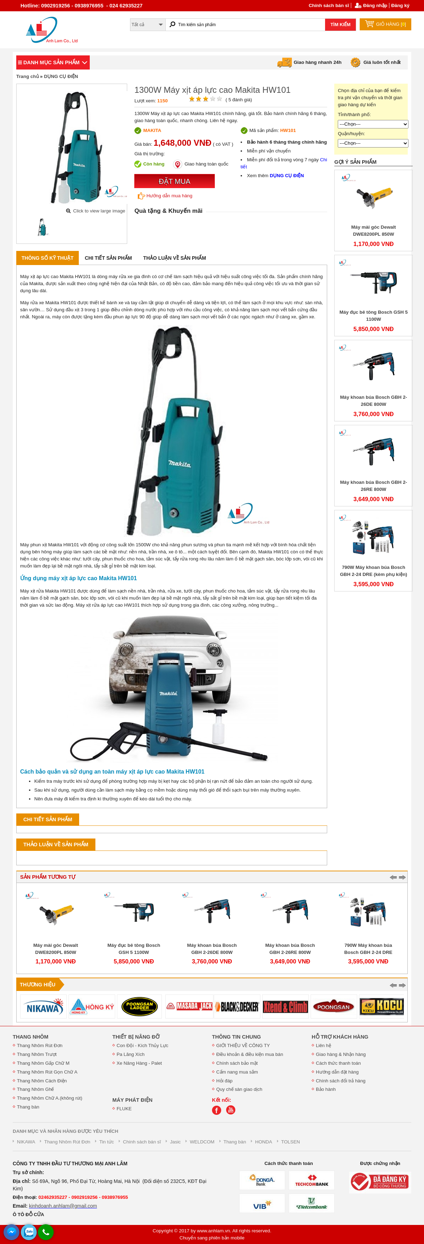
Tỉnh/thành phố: (354, 114)
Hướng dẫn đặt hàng (337, 1072)
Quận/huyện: (351, 133)
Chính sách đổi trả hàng (340, 1080)
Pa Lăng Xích (131, 1054)
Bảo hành (326, 1089)
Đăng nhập (375, 5)
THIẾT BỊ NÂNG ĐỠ (135, 1037)
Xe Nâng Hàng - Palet (139, 1063)
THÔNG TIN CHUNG (236, 1037)
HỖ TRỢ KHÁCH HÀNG (340, 1037)
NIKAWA (26, 1141)
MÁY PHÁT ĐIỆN (132, 1100)
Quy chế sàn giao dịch (239, 1089)
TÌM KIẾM (340, 24)
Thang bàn (28, 1107)
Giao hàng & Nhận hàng (341, 1054)
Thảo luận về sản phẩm (174, 258)
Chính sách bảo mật (237, 1063)
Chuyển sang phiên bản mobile (212, 1237)
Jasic (175, 1141)
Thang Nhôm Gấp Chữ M (43, 1063)
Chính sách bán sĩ (329, 5)
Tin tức (106, 1141)
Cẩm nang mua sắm (237, 1072)
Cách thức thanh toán (338, 1063)
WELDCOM (202, 1141)
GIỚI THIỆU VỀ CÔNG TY (243, 1045)
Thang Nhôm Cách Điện (42, 1080)
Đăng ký (400, 5)
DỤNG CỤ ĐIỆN (61, 76)
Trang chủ (27, 76)
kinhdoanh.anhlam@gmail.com (63, 1206)
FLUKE (124, 1108)
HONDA (263, 1141)
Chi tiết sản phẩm (108, 258)
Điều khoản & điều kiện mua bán (249, 1054)
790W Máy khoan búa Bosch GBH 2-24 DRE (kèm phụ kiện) (368, 952)
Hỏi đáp (224, 1080)
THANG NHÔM (30, 1037)
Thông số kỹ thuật (47, 258)
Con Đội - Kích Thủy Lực (142, 1045)
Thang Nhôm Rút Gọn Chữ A (47, 1072)
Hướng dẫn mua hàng (165, 195)
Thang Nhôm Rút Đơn (40, 1045)
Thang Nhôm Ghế (35, 1089)
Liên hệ (323, 1045)
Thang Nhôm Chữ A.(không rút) (49, 1098)
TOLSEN (290, 1141)
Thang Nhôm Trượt (37, 1054)
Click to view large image (99, 211)
